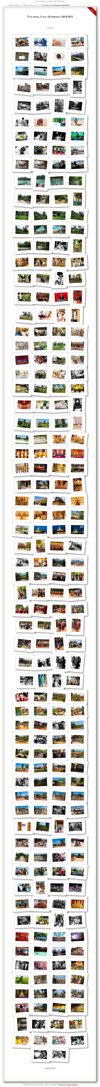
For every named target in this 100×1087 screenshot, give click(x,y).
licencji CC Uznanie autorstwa (68, 1085)
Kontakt (49, 1)
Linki (55, 1)
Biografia (61, 1)
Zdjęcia (47, 1085)
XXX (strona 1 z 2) (30, 5)
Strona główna (40, 1)
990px (93, 10)
